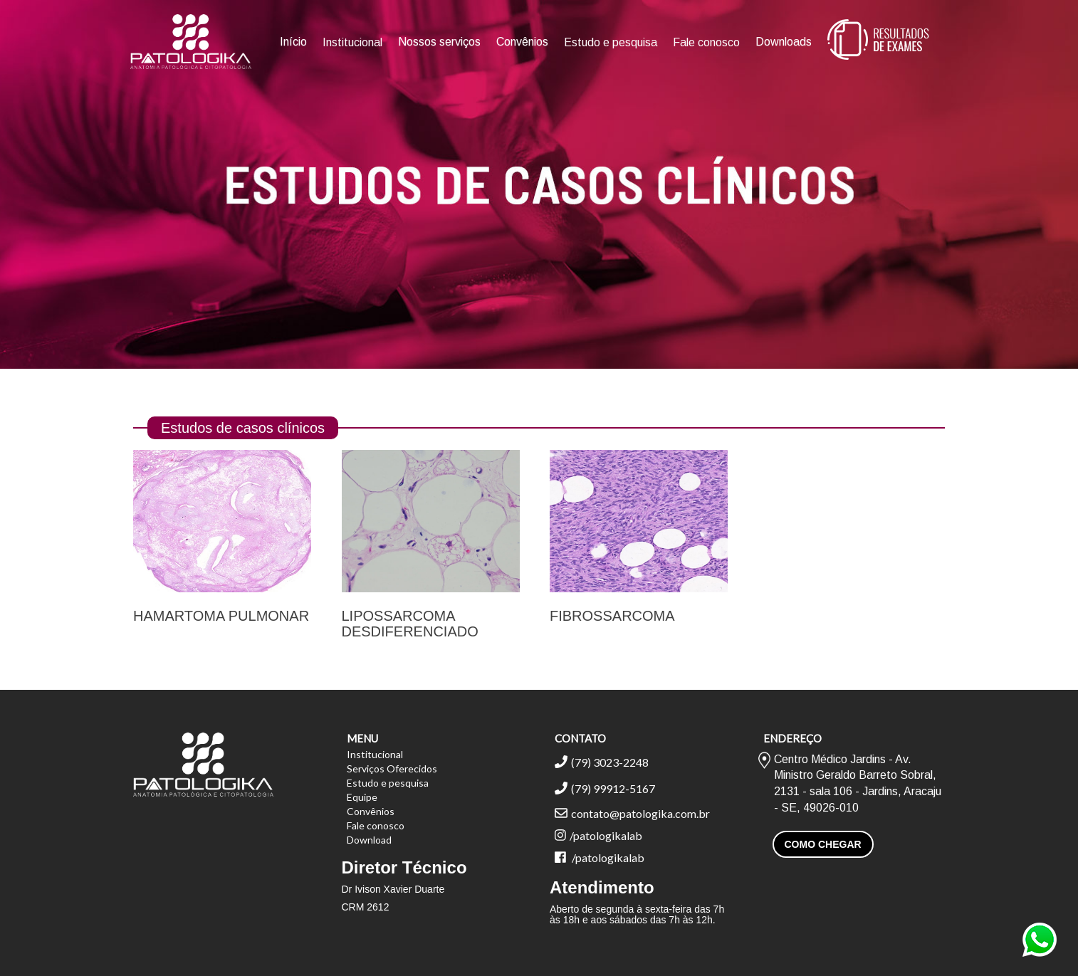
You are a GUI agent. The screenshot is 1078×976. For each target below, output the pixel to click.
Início (293, 42)
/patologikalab (598, 835)
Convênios (522, 42)
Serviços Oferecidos (392, 768)
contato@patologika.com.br (632, 813)
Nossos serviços (439, 42)
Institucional (352, 42)
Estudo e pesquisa (610, 42)
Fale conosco (706, 42)
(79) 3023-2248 (602, 762)
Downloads (783, 42)
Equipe (362, 797)
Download (369, 839)
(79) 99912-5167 (605, 788)
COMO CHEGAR (823, 844)
